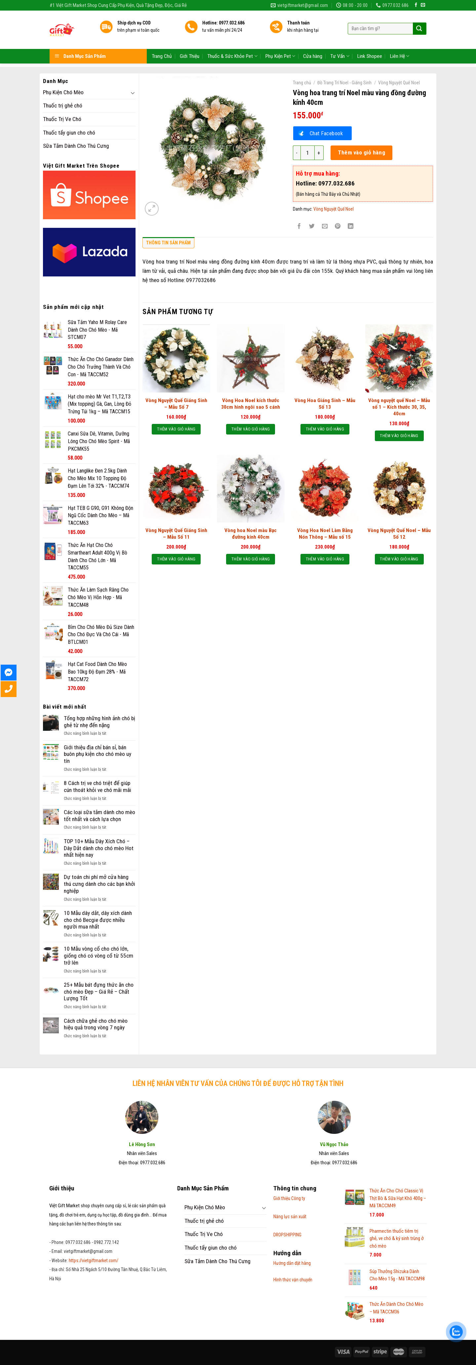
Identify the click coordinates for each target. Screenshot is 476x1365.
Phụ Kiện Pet (280, 39)
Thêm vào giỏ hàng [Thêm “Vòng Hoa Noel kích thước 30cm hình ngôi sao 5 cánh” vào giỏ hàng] (250, 429)
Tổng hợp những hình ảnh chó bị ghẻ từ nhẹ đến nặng (99, 721)
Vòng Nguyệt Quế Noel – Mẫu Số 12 (399, 533)
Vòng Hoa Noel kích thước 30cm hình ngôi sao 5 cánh (250, 403)
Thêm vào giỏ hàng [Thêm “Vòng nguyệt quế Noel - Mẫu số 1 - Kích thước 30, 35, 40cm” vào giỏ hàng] (399, 435)
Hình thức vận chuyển (292, 1279)
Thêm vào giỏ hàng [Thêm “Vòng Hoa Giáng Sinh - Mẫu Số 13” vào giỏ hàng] (325, 429)
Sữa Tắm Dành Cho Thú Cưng (76, 146)
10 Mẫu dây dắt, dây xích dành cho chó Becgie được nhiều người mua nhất (98, 920)
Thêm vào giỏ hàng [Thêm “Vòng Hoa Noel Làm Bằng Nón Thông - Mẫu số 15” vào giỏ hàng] (325, 559)
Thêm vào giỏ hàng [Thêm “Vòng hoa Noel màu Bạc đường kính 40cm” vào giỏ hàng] (250, 559)
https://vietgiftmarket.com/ (93, 1260)
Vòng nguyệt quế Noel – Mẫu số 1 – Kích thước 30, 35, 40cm (399, 407)
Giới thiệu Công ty (289, 1198)
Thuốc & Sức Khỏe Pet (232, 39)
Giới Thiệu (189, 39)
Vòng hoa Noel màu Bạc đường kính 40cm (250, 533)
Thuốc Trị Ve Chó (62, 119)
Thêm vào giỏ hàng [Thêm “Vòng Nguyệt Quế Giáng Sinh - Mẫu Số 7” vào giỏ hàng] (176, 429)
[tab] (168, 244)
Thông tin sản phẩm (168, 242)
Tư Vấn (339, 39)
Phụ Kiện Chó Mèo (63, 92)
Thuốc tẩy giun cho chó (69, 132)
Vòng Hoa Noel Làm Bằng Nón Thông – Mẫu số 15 (325, 533)
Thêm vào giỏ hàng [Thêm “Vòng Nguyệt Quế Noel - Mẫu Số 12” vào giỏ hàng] (399, 559)
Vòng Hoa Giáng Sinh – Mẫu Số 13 (325, 403)
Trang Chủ (162, 39)
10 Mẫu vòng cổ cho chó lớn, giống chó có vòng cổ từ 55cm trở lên (98, 955)
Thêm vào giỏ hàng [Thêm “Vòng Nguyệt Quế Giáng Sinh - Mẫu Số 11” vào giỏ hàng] (176, 559)
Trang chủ (302, 82)
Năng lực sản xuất (289, 1216)
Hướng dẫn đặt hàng (292, 1263)
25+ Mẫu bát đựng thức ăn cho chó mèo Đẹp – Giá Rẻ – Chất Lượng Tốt (99, 991)
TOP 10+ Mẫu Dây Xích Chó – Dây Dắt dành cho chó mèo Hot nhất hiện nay (99, 848)
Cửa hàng (312, 39)
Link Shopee (369, 39)
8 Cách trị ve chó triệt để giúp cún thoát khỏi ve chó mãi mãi (97, 786)
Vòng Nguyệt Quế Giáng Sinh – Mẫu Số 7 (176, 403)
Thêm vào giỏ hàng (361, 152)
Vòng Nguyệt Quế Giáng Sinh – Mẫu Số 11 (176, 533)
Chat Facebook (326, 133)
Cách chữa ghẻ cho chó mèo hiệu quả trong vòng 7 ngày (96, 1024)
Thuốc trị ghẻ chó (62, 105)
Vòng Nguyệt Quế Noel (399, 82)
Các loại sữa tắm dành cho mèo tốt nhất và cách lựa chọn (99, 815)
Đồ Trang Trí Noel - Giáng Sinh (344, 82)
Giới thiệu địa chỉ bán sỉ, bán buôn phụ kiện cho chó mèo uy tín (97, 754)
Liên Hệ (399, 39)
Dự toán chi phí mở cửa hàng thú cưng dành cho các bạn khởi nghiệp (99, 884)
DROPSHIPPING (287, 1234)
